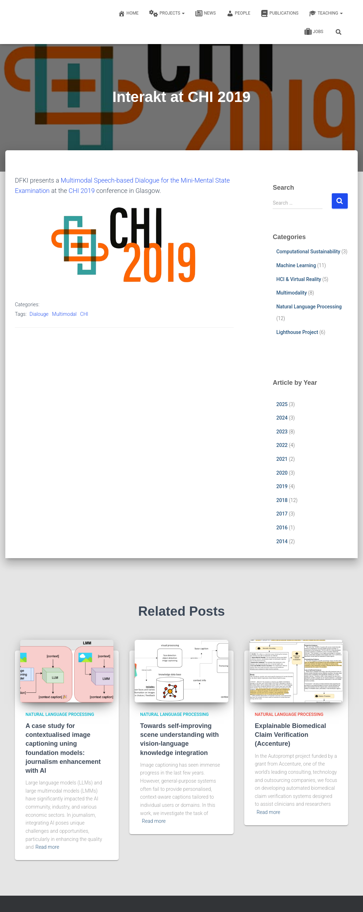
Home (128, 13)
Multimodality (291, 293)
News (205, 13)
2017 (281, 514)
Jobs (314, 32)
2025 (281, 404)
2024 (281, 418)
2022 (281, 445)
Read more (47, 847)
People (239, 13)
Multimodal (64, 314)
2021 (281, 459)
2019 (281, 486)
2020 (281, 473)
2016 (281, 527)
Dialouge (39, 314)
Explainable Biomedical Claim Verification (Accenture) (290, 734)
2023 (281, 432)
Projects (167, 13)
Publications (279, 13)
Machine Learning (296, 265)
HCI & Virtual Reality (298, 279)
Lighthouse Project (297, 332)
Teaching (326, 13)
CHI (84, 314)
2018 (281, 500)
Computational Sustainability (308, 251)
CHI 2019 (82, 190)
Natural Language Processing (308, 306)
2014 (281, 541)
